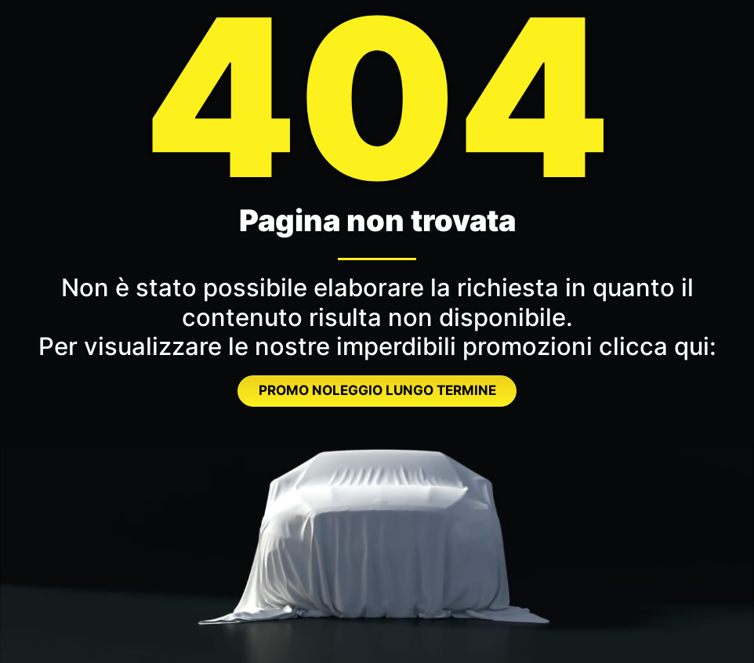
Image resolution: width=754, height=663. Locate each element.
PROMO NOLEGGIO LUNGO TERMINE (377, 390)
